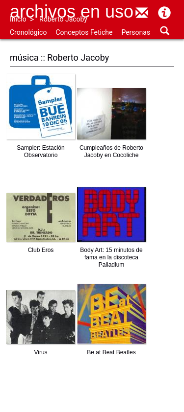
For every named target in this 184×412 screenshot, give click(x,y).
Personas (135, 32)
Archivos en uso (71, 11)
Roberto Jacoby (63, 19)
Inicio (18, 19)
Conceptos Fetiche (83, 32)
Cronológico (28, 32)
